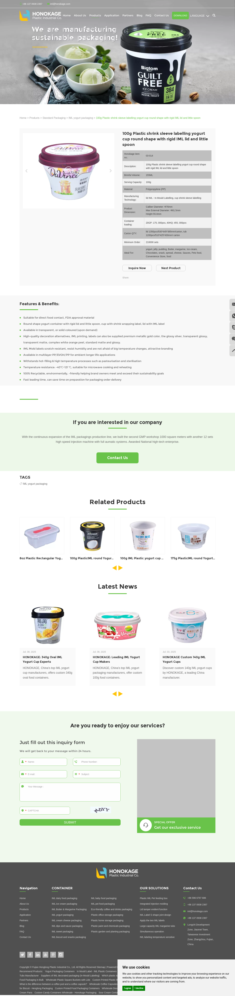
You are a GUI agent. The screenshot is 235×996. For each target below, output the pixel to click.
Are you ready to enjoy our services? (117, 726)
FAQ (148, 15)
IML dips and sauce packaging (67, 927)
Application (111, 15)
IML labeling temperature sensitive (157, 938)
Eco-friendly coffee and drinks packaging (111, 910)
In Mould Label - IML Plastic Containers (97, 972)
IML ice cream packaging (64, 904)
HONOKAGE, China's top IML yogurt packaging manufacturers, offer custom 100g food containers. (117, 674)
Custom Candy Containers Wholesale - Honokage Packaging (66, 993)
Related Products (117, 503)
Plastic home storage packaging (107, 921)
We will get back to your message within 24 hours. (57, 752)
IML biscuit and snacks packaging (69, 938)
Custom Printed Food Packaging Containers (77, 989)
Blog (139, 15)
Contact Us (161, 15)
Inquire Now (138, 268)
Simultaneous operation (152, 932)
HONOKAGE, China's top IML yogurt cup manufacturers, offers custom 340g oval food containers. (47, 674)
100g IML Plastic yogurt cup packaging (149, 559)
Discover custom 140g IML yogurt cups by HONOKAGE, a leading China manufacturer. (184, 674)
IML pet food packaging (103, 904)
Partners (127, 15)
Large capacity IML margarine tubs (157, 927)
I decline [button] (139, 988)
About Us (80, 15)
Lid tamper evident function (153, 910)
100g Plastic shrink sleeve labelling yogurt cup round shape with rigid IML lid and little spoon (150, 118)
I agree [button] (127, 988)
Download (180, 15)
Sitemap (101, 968)
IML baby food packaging (104, 899)
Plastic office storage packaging (107, 916)
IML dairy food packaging (64, 899)
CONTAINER (62, 889)
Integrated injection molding (154, 904)
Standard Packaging (54, 118)
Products (95, 15)
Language (199, 16)
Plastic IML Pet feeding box (153, 899)
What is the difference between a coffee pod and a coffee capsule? (54, 985)
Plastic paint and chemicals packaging (110, 927)
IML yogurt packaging (81, 118)
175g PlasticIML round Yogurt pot (195, 559)
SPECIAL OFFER (164, 823)
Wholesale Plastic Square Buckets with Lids (68, 981)
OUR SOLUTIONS (154, 889)
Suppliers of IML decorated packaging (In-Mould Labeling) (70, 976)
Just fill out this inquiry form (54, 743)
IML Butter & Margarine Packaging (69, 910)
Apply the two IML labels (152, 921)
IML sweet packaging (62, 932)
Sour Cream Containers (111, 993)
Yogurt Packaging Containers (60, 972)
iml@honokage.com (60, 4)
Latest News (118, 587)
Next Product (174, 268)
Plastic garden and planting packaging (110, 932)
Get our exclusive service (179, 828)
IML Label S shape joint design (155, 916)
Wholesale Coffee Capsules (103, 985)
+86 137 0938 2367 (197, 919)
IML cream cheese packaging (66, 921)
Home (67, 15)
